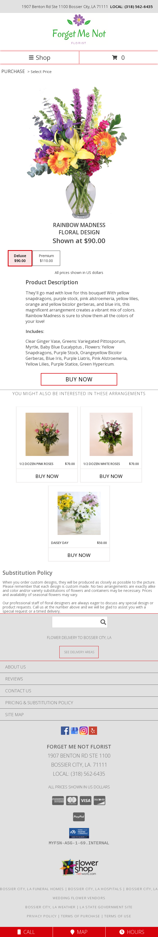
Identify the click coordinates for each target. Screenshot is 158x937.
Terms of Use (117, 916)
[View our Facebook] (65, 733)
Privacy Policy (42, 916)
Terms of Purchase (80, 916)
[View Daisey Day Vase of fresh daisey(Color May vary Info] (79, 513)
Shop (39, 57)
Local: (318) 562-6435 (79, 773)
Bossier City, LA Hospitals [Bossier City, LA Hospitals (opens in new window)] (95, 889)
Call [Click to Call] (26, 931)
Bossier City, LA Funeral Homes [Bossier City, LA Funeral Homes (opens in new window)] (32, 889)
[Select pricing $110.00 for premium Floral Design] (46, 258)
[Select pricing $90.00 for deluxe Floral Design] (20, 258)
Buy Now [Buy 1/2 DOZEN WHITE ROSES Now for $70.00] (111, 476)
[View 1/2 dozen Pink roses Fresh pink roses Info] (47, 434)
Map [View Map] (79, 931)
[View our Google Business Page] (74, 733)
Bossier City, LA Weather (50, 907)
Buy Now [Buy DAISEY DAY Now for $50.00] (79, 555)
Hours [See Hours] (131, 931)
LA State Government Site (106, 907)
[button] (79, 833)
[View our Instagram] (84, 733)
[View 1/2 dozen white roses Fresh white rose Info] (111, 434)
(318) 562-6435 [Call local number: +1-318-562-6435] (138, 6)
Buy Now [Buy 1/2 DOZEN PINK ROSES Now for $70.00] (47, 476)
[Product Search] (80, 622)
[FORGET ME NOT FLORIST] (79, 43)
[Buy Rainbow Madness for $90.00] (79, 379)
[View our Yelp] (93, 733)
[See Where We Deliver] (79, 651)
